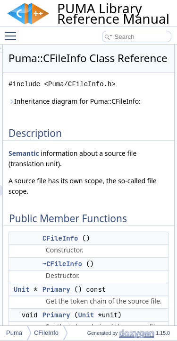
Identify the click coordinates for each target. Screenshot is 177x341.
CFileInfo (114, 282)
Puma (14, 332)
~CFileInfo (115, 308)
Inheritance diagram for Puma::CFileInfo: (102, 130)
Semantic (77, 187)
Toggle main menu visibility (13, 31)
